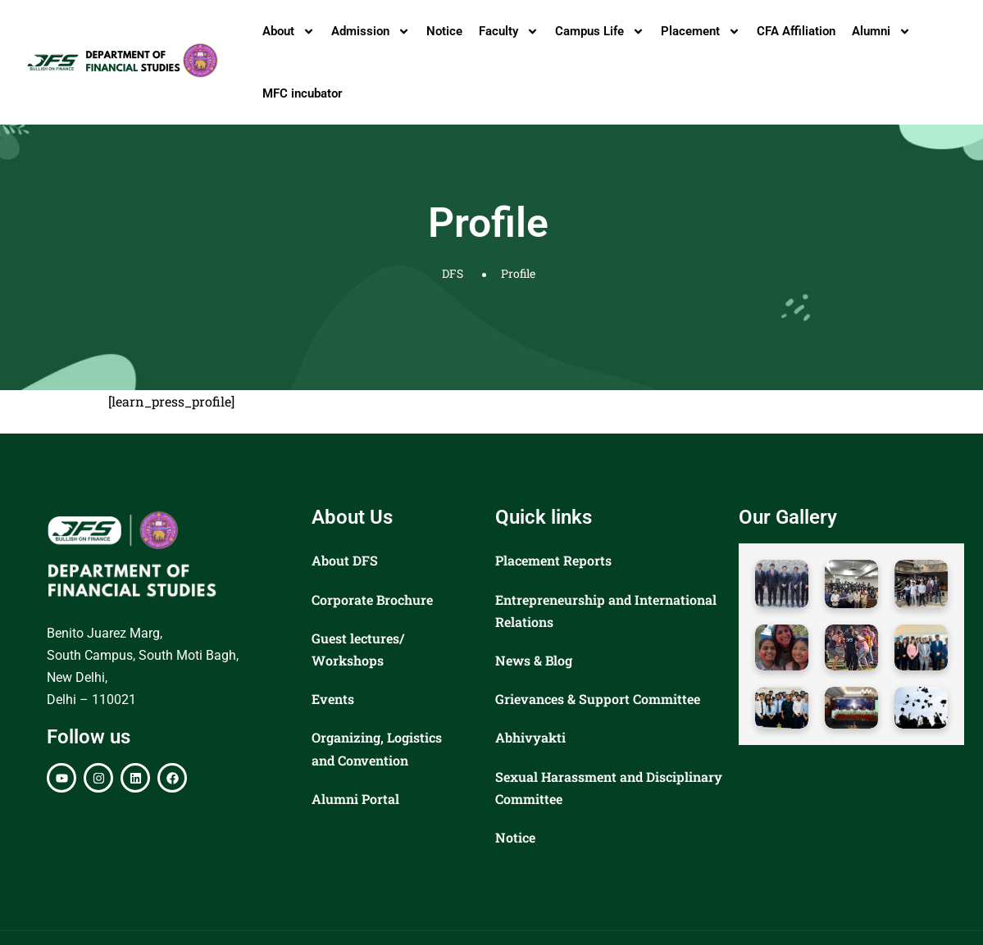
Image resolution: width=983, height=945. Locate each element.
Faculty (509, 31)
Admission (370, 31)
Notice (444, 31)
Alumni (881, 31)
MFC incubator (302, 93)
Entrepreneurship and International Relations (606, 610)
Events (333, 698)
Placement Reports (553, 560)
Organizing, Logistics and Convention (377, 748)
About (288, 31)
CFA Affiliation (796, 31)
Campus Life (599, 31)
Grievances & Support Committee (597, 698)
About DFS (345, 560)
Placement (700, 31)
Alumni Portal (355, 798)
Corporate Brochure (372, 599)
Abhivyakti (530, 737)
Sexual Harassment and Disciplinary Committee (608, 787)
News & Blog (533, 660)
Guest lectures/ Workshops (358, 649)
